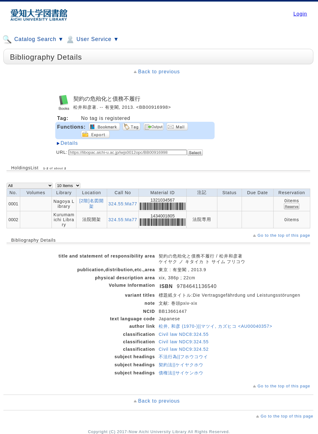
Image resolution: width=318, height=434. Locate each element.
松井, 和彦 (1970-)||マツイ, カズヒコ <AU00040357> (215, 326)
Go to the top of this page (283, 235)
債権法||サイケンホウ (181, 372)
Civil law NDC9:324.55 (184, 341)
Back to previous (159, 71)
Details (69, 143)
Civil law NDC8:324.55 (184, 334)
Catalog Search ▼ (33, 39)
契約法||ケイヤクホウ (181, 364)
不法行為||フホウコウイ (183, 356)
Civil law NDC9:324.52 (184, 349)
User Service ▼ (92, 39)
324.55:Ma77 (122, 203)
